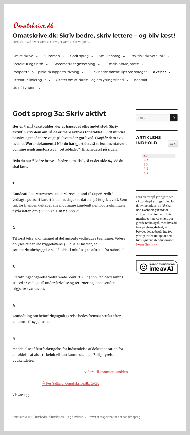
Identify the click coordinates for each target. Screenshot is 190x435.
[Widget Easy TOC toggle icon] (173, 143)
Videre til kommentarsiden (106, 372)
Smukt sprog (109, 56)
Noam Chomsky (146, 244)
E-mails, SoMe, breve (122, 64)
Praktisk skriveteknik (148, 56)
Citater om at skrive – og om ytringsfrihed (90, 80)
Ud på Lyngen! (24, 88)
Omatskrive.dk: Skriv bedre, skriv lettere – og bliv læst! (93, 35)
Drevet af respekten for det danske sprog (113, 417)
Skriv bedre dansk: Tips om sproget (118, 72)
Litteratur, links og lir (29, 80)
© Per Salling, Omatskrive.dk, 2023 (70, 383)
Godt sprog (79, 56)
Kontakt (140, 80)
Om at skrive (22, 56)
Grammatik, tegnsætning (74, 64)
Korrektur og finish (27, 64)
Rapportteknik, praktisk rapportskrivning (45, 72)
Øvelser (159, 72)
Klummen (51, 56)
